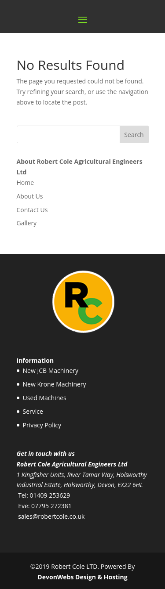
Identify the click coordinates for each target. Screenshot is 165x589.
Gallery (27, 223)
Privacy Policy (42, 425)
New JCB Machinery (51, 370)
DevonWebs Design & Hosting (82, 577)
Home (25, 182)
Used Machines (44, 398)
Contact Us (32, 210)
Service (33, 411)
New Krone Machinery (54, 384)
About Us (30, 196)
